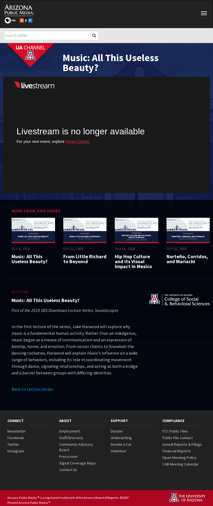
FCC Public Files (175, 431)
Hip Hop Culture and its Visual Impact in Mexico (133, 261)
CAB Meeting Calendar (180, 464)
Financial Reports (176, 450)
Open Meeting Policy (179, 457)
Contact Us (68, 469)
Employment (69, 431)
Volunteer (119, 450)
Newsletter (16, 431)
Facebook (15, 437)
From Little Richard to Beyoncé (84, 259)
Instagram (15, 450)
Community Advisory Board (76, 447)
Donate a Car (121, 444)
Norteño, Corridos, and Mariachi (187, 259)
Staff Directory (71, 437)
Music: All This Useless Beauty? (30, 259)
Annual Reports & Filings (182, 444)
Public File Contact (177, 437)
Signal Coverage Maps (77, 463)
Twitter (13, 444)
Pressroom (68, 456)
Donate (116, 431)
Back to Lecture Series (32, 389)
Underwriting (121, 437)
